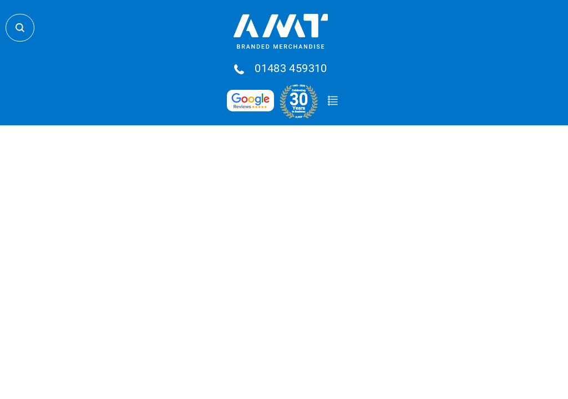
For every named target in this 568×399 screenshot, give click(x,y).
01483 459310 (291, 69)
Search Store (20, 28)
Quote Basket (332, 101)
